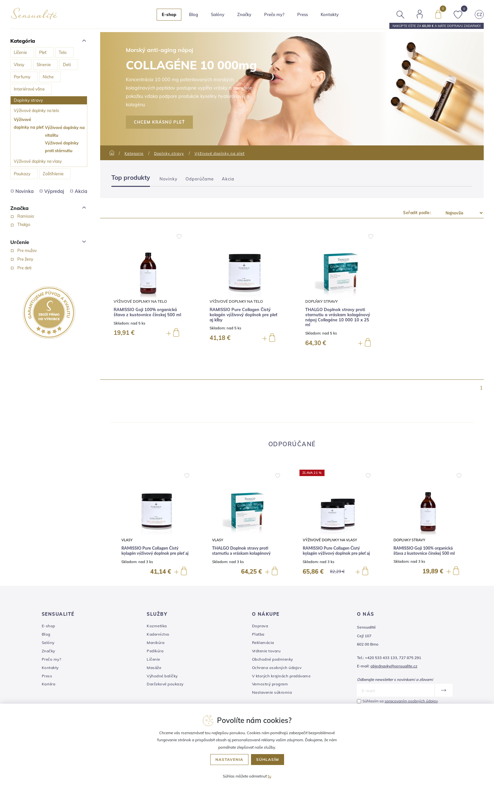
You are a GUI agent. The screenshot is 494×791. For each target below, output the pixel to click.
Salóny (48, 642)
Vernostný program (270, 684)
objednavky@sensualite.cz (393, 666)
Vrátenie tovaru (266, 650)
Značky (245, 14)
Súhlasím (267, 759)
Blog (193, 14)
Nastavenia (229, 759)
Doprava (260, 625)
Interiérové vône (29, 88)
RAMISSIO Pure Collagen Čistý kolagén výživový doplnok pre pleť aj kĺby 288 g (336, 553)
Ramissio (25, 216)
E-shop (48, 625)
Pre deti (24, 267)
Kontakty (330, 14)
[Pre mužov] (12, 250)
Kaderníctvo (158, 634)
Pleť (43, 52)
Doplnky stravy (28, 100)
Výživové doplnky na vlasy (38, 161)
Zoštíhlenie (53, 173)
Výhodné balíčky (162, 676)
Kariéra (49, 684)
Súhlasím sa (400, 701)
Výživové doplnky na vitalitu (65, 131)
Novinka (22, 191)
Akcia (78, 191)
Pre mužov (27, 250)
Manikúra (155, 642)
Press (303, 14)
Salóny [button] (218, 14)
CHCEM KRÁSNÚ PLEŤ (159, 122)
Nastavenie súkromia (272, 692)
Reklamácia (263, 642)
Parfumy (22, 76)
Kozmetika (157, 625)
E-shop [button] (169, 14)
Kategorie (134, 153)
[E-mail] (395, 690)
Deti (67, 64)
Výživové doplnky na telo (36, 110)
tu (269, 776)
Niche (48, 76)
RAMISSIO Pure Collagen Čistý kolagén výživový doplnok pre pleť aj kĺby (243, 314)
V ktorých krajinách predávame (281, 676)
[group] (156, 523)
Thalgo (23, 224)
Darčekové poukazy (165, 684)
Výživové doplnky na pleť (29, 123)
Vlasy (19, 64)
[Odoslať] (443, 690)
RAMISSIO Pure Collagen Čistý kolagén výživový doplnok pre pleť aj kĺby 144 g (154, 553)
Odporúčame (200, 178)
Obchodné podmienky (272, 659)
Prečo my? (274, 14)
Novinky (169, 178)
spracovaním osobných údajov (411, 701)
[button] (187, 474)
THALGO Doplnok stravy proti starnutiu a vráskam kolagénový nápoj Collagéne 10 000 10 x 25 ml (337, 317)
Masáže (154, 667)
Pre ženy (25, 259)
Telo (62, 52)
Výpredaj (52, 191)
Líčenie (20, 52)
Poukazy (22, 173)
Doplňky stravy (321, 301)
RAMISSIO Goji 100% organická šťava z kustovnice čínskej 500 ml (147, 312)
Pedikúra (155, 650)
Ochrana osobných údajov (277, 667)
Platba (258, 634)
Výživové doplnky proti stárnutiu (62, 146)
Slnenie (44, 64)
